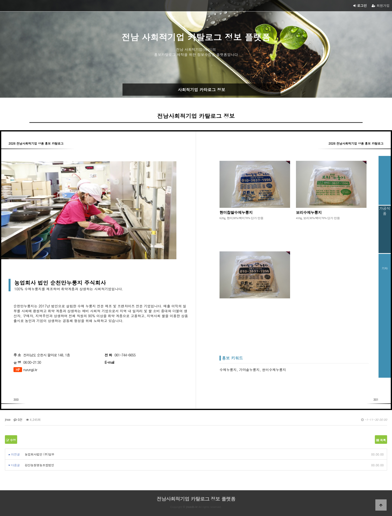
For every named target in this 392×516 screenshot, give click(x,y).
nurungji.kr (30, 369)
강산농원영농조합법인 (39, 465)
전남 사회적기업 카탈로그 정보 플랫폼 (196, 37)
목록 (381, 440)
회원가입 (381, 5)
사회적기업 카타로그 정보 (201, 90)
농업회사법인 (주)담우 (39, 454)
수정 (11, 440)
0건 (18, 419)
